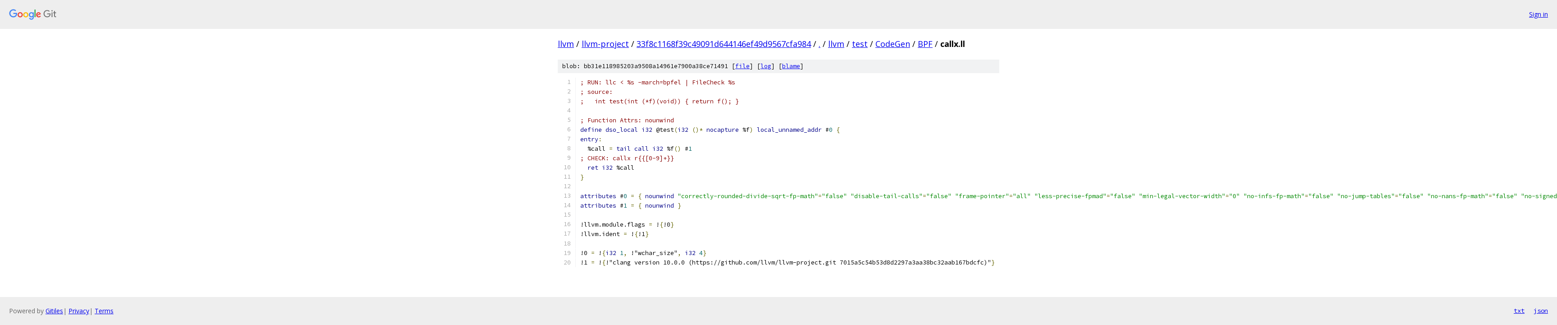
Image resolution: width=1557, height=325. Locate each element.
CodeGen (892, 43)
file (742, 66)
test (860, 43)
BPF (925, 43)
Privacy (78, 310)
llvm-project (605, 43)
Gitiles (54, 310)
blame (791, 66)
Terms (104, 310)
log (765, 66)
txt (1519, 310)
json (1541, 310)
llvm (566, 43)
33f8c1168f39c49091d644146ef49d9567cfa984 (724, 43)
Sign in (1538, 14)
